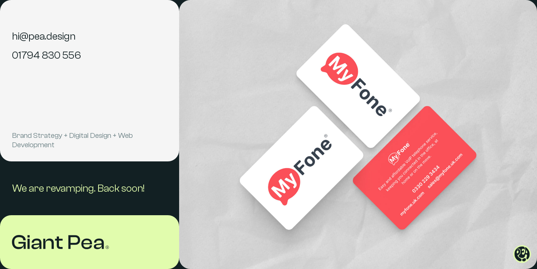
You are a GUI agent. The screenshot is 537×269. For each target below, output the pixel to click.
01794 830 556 (46, 55)
